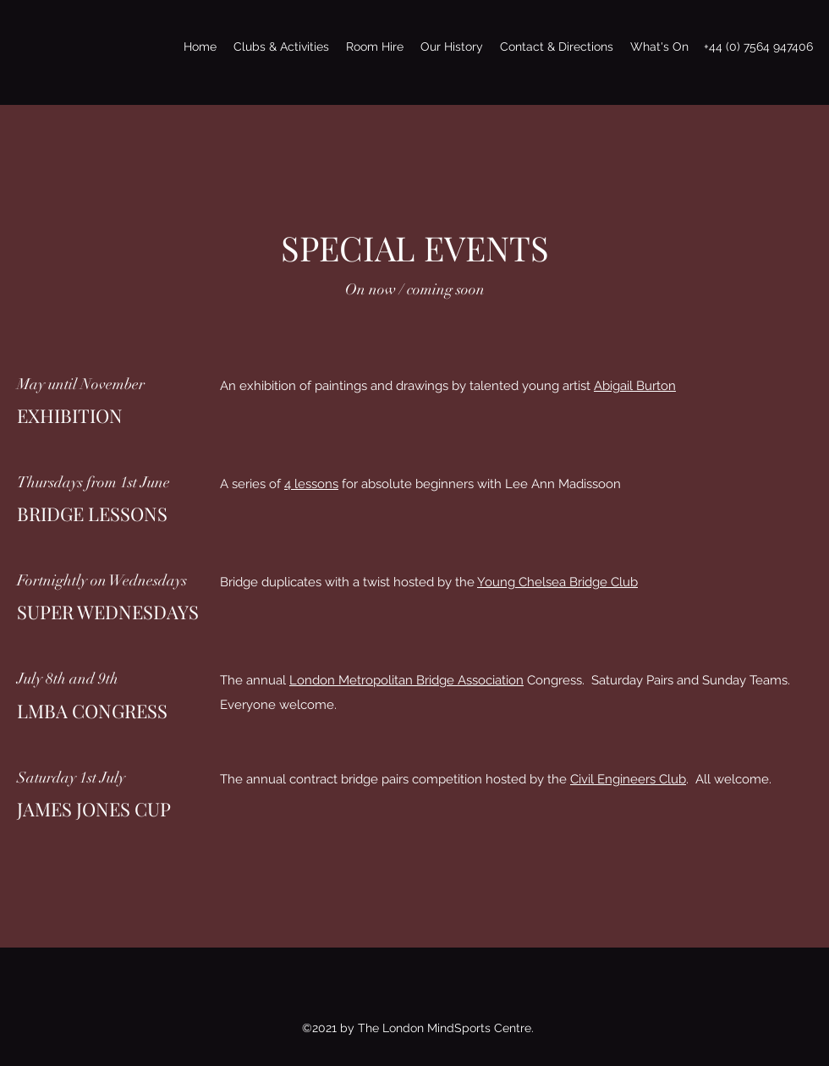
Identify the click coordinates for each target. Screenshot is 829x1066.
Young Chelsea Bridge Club (557, 582)
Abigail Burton (635, 385)
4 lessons (311, 484)
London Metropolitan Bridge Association (406, 680)
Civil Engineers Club (628, 779)
